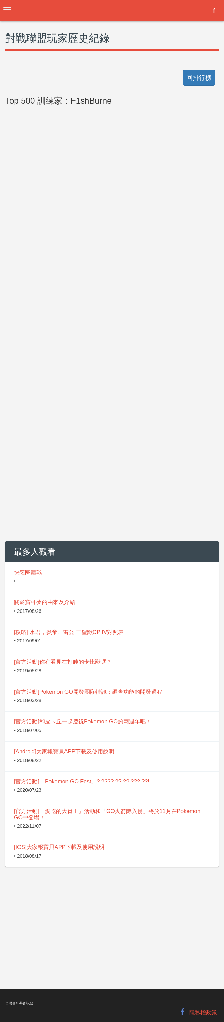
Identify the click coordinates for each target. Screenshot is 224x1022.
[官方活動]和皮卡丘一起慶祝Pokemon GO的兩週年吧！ (82, 721)
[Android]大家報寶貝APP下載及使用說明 (64, 751)
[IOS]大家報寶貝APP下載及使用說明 (59, 847)
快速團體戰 (28, 572)
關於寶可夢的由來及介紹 (44, 602)
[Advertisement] (112, 266)
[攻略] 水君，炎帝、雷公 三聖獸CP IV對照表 (69, 632)
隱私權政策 (203, 1012)
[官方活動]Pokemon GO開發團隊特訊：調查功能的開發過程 (88, 692)
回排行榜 (198, 77)
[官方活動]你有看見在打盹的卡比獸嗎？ (63, 662)
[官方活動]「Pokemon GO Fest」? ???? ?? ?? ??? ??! (81, 781)
